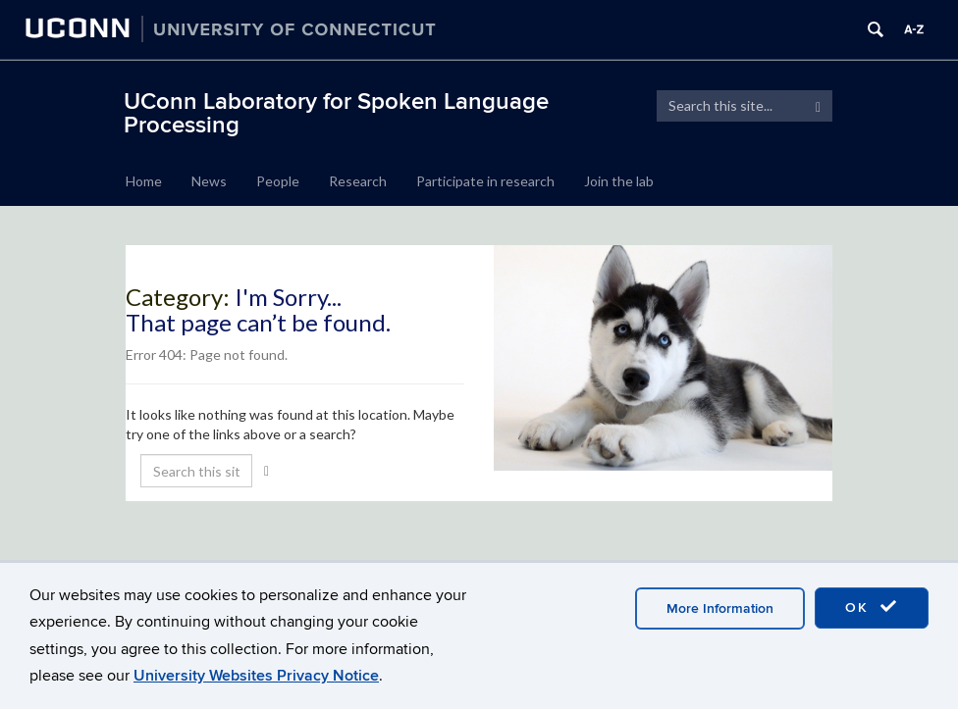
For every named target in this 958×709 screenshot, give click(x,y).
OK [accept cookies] (871, 607)
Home (144, 181)
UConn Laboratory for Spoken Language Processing (336, 113)
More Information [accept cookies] (719, 608)
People (277, 181)
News (209, 181)
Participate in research (485, 181)
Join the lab (619, 181)
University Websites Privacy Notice (256, 675)
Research (358, 181)
